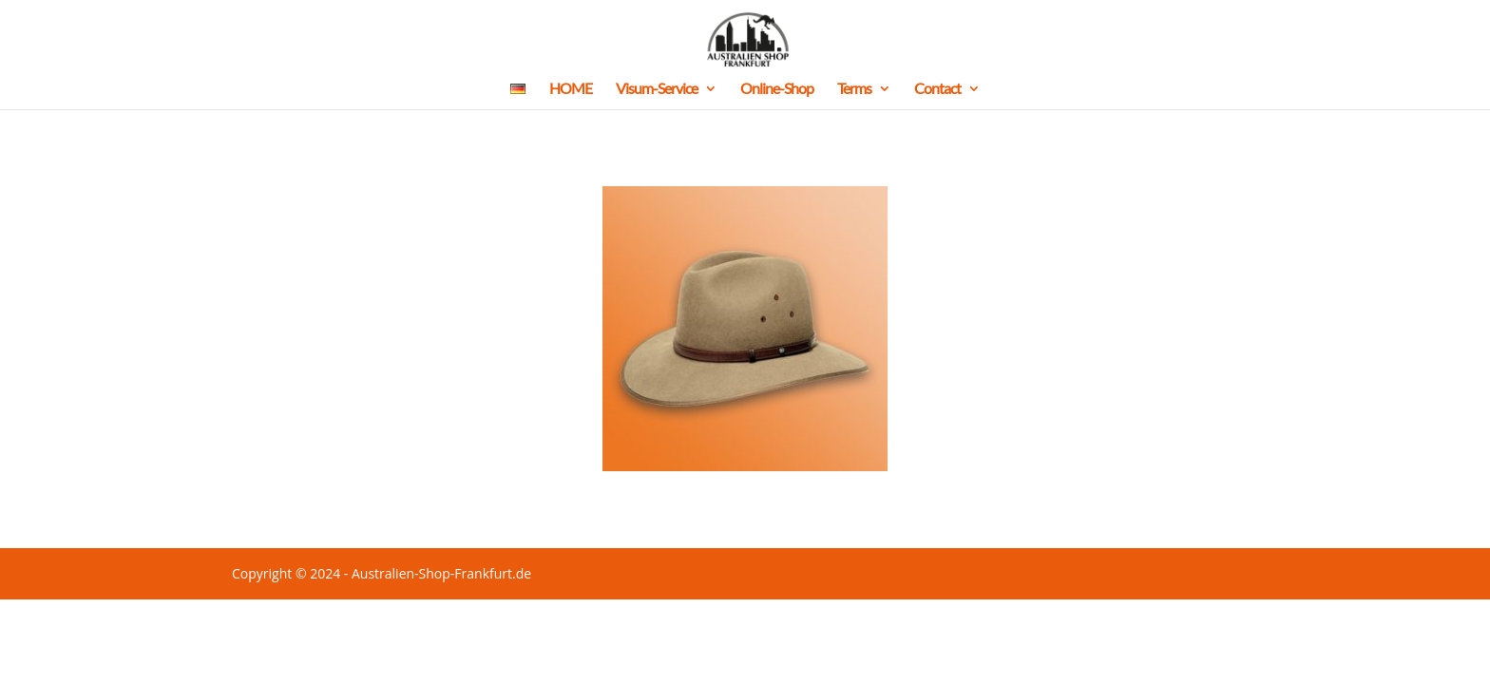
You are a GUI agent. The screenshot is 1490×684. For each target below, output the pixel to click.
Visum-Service (656, 89)
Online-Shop (776, 89)
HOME (570, 89)
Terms (854, 89)
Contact (937, 89)
